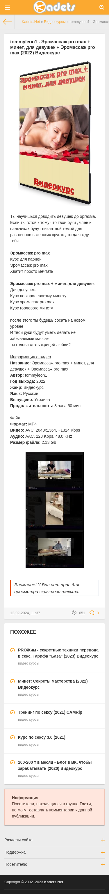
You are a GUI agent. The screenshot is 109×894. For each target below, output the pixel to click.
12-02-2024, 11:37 (25, 613)
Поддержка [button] (54, 852)
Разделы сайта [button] (54, 840)
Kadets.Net (53, 882)
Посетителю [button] (54, 864)
